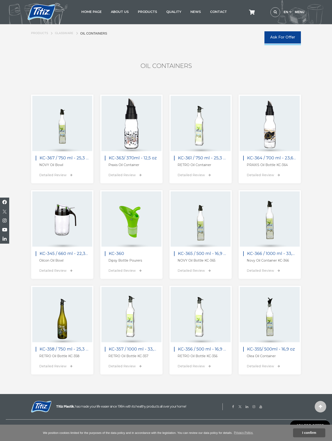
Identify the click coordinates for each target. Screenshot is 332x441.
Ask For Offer (282, 37)
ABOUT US (120, 12)
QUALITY (173, 12)
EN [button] (287, 12)
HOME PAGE (91, 12)
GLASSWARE (64, 33)
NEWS (195, 12)
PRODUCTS (147, 12)
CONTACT (218, 12)
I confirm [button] (309, 433)
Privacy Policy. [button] (243, 432)
